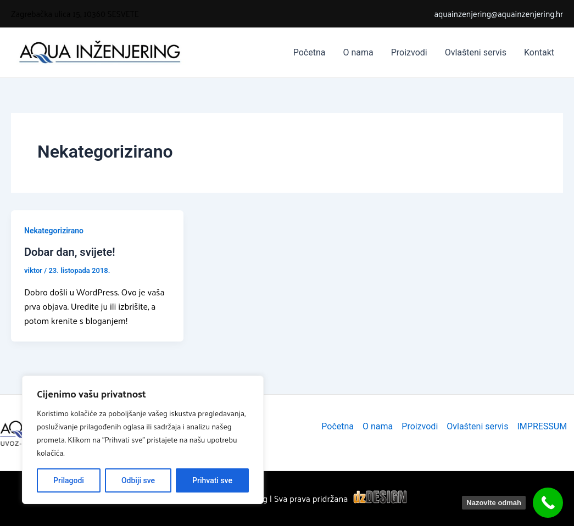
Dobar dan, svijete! (69, 252)
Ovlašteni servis (475, 52)
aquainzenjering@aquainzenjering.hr (498, 13)
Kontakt (539, 52)
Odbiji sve (138, 480)
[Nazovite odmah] (548, 503)
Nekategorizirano (53, 230)
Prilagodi (68, 480)
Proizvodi (409, 52)
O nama (358, 52)
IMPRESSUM (542, 426)
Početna (309, 52)
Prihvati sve (212, 480)
